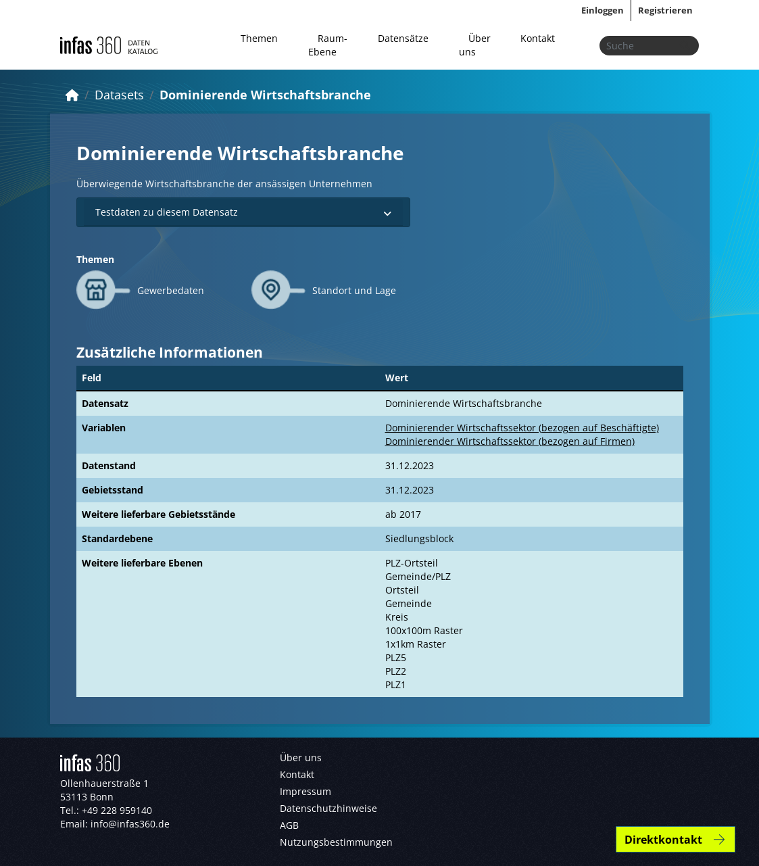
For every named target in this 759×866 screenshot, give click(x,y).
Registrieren (665, 10)
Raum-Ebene (327, 45)
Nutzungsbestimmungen (336, 842)
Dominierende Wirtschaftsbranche (265, 95)
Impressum (305, 791)
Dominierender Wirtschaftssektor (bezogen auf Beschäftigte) (522, 427)
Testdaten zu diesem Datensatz (243, 212)
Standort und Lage (354, 290)
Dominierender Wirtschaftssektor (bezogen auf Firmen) (510, 441)
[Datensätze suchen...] (649, 45)
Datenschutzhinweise (328, 808)
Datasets (119, 95)
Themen (259, 38)
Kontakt (537, 38)
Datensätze (403, 38)
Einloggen (602, 10)
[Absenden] (684, 45)
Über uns (475, 45)
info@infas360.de (130, 823)
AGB (289, 825)
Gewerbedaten (170, 290)
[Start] (72, 95)
